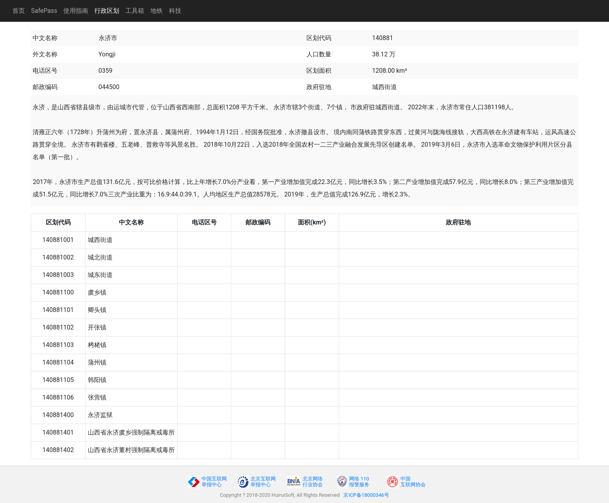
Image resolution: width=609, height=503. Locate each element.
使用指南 (75, 10)
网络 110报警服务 (359, 481)
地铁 (156, 10)
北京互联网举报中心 (263, 481)
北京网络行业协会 (313, 481)
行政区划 (106, 10)
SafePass (44, 10)
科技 (175, 10)
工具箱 (134, 10)
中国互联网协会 (413, 481)
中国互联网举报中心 (214, 481)
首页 (18, 10)
